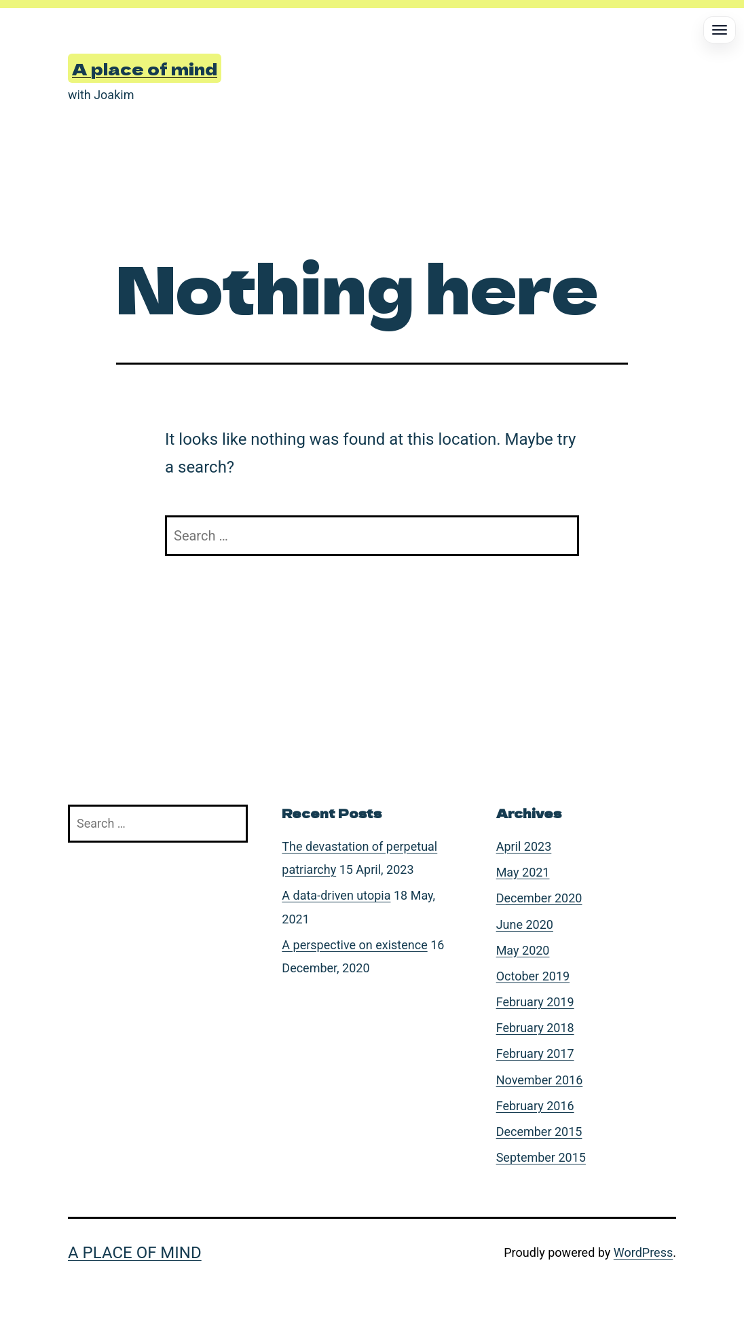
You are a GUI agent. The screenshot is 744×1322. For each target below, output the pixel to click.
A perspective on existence (354, 945)
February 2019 (535, 1002)
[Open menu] (719, 29)
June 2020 (524, 924)
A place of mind (144, 68)
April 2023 (524, 846)
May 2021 (523, 872)
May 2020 (523, 950)
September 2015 (541, 1157)
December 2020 (539, 898)
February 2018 (535, 1028)
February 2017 (535, 1053)
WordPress (643, 1252)
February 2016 (535, 1106)
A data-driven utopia (336, 895)
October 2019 (533, 976)
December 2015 (539, 1131)
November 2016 (539, 1080)
